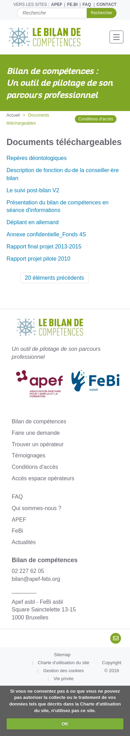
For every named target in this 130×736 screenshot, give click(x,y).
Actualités (24, 542)
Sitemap (62, 654)
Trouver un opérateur (38, 444)
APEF (56, 4)
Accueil (13, 115)
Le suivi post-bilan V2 (33, 190)
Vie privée (63, 678)
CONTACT (106, 4)
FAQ (87, 4)
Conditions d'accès (95, 119)
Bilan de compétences (39, 421)
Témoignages (28, 455)
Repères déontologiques (37, 158)
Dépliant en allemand (33, 222)
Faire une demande (36, 433)
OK (65, 723)
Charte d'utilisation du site (63, 662)
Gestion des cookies (63, 670)
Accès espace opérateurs (43, 478)
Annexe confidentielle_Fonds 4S (46, 234)
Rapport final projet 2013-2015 (44, 246)
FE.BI (72, 4)
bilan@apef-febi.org (36, 579)
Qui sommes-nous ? (36, 508)
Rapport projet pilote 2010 (38, 259)
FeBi (17, 531)
